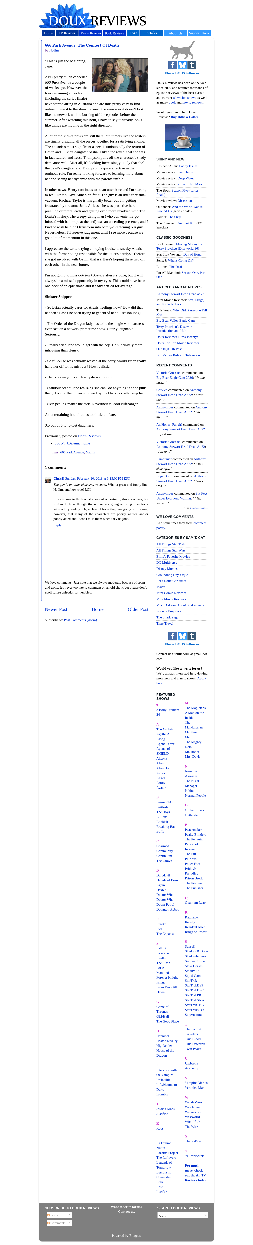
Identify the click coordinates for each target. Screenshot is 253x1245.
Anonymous (164, 407)
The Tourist (193, 1029)
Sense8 (190, 946)
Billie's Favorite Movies (173, 556)
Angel (160, 778)
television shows (184, 97)
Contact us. (126, 1211)
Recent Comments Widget (199, 508)
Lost (159, 1187)
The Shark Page (167, 617)
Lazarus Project (167, 1153)
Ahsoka (161, 758)
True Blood (193, 1039)
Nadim (90, 452)
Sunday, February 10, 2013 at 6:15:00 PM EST (97, 478)
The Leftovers (166, 1157)
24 (158, 714)
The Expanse (165, 934)
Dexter (161, 890)
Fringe (161, 982)
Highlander (164, 1045)
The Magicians (195, 708)
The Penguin (194, 839)
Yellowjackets (195, 1156)
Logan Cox (164, 476)
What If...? (192, 1122)
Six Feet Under (195, 961)
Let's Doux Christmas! (172, 581)
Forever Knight (167, 977)
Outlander (192, 815)
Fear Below (186, 172)
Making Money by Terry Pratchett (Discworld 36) (179, 246)
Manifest (191, 732)
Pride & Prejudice (168, 611)
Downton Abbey (167, 909)
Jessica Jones (165, 1109)
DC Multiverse (166, 562)
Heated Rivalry (166, 1041)
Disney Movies (166, 568)
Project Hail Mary (190, 184)
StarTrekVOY (195, 1010)
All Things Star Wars (171, 550)
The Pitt (190, 854)
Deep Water (186, 178)
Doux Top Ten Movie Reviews (177, 343)
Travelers (191, 1034)
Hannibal (162, 1036)
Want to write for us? (126, 1207)
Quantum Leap (195, 902)
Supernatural (194, 1015)
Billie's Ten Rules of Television (178, 355)
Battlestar (163, 807)
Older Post (138, 609)
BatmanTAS (164, 802)
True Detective (195, 1044)
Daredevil (163, 875)
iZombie (162, 1094)
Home (98, 609)
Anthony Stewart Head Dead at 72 (180, 294)
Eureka (161, 924)
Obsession (185, 200)
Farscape (162, 953)
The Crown (164, 861)
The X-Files (193, 1141)
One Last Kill (186, 223)
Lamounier (164, 459)
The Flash (163, 963)
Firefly (161, 958)
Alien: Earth (164, 768)
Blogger (134, 1235)
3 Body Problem (167, 710)
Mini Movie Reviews (171, 599)
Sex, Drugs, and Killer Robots (180, 302)
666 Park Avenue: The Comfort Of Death (82, 45)
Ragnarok (192, 917)
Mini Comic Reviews (171, 593)
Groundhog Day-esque (172, 575)
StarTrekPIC (193, 995)
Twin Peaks (193, 1049)
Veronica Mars (195, 1087)
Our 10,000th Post (169, 349)
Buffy (160, 831)
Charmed (162, 846)
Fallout (161, 948)
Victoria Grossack (168, 373)
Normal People (195, 795)
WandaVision (194, 1102)
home (72, 443)
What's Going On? (181, 260)
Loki (159, 1182)
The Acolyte (164, 729)
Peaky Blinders (195, 834)
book (172, 102)
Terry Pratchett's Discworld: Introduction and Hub (175, 329)
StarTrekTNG (194, 1005)
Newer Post (56, 609)
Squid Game (193, 976)
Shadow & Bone (196, 951)
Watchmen (192, 1107)
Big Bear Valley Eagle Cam (175, 320)
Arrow (161, 783)
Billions (161, 817)
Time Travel (164, 623)
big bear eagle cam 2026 (174, 377)
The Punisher (194, 888)
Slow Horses (194, 966)
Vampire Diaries (196, 1083)
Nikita (189, 790)
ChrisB (58, 478)
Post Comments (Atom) (80, 620)
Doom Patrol (165, 904)
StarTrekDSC (194, 990)
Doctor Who (165, 894)
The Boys (163, 812)
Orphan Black (194, 810)
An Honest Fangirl (169, 424)
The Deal (175, 267)
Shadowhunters (195, 956)
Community (164, 851)
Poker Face (192, 864)
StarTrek (191, 980)
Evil (159, 929)
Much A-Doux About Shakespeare (180, 605)
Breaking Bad (166, 826)
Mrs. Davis (192, 756)
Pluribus (191, 859)
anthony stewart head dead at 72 (180, 429)
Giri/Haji (162, 1016)
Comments (56, 1223)
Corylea (161, 390)
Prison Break (194, 878)
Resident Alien (195, 927)
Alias (160, 763)
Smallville (192, 971)
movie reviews (192, 102)
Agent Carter (165, 744)
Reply (57, 525)
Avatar (161, 787)
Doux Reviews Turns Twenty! (177, 337)
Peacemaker (193, 829)
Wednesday (193, 1112)
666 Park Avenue (72, 452)
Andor (160, 773)
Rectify (190, 922)
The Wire (191, 1126)
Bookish (162, 822)
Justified (162, 1114)
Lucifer (161, 1192)
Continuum (164, 856)
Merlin (189, 737)
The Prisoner (194, 883)
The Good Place (167, 1021)
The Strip (174, 217)
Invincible (163, 1080)
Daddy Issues (188, 166)
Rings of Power (196, 932)
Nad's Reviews (89, 436)
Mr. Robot (192, 752)
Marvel (161, 587)
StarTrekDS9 (194, 985)
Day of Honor (193, 254)
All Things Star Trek (170, 544)
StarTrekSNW (195, 1000)
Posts (52, 1215)
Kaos (160, 1128)
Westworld (192, 1117)
